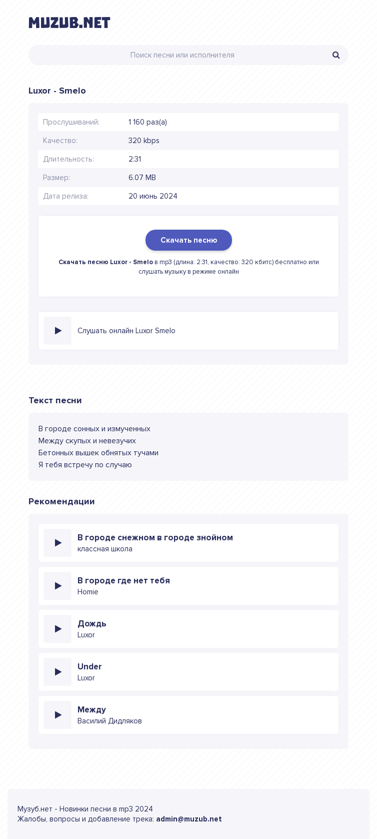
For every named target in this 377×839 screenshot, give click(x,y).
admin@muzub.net (189, 818)
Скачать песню (188, 240)
